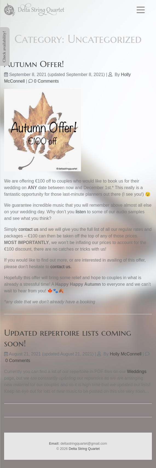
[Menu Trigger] (140, 9)
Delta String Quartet (84, 449)
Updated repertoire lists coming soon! (67, 338)
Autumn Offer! (34, 63)
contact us (28, 229)
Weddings (136, 371)
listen (81, 211)
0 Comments (46, 81)
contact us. (60, 266)
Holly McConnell (125, 354)
